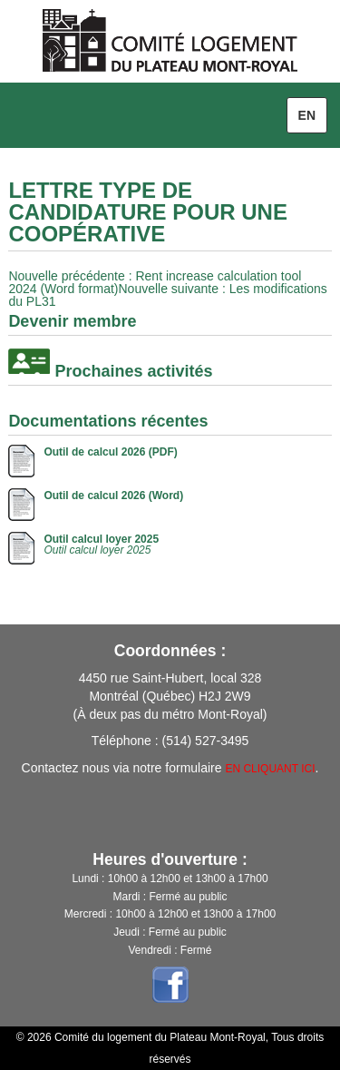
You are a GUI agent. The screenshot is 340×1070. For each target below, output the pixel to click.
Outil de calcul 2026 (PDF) (110, 452)
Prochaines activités (133, 371)
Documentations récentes (108, 421)
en (307, 115)
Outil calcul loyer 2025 (101, 539)
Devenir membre (72, 321)
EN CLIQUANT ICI (270, 768)
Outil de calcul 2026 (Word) (113, 495)
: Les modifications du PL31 (167, 295)
